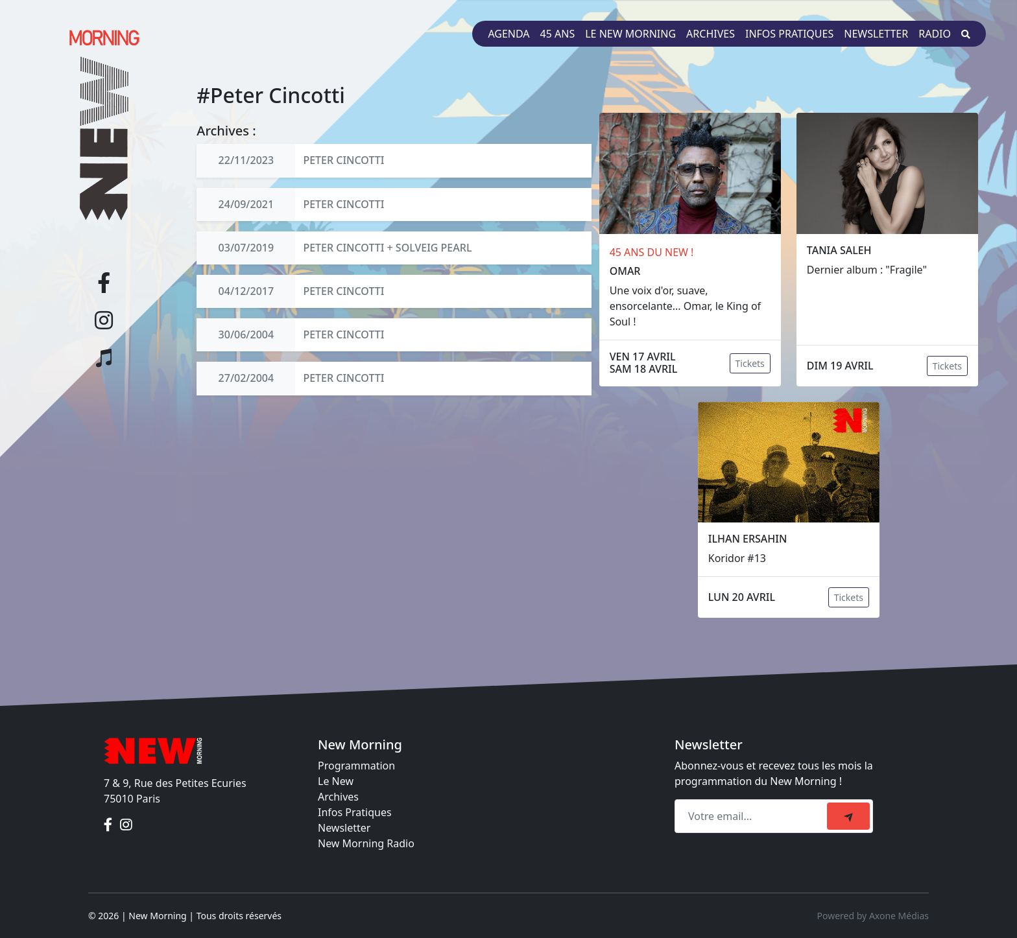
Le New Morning (630, 34)
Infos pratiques (789, 34)
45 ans (557, 34)
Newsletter (876, 34)
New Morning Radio (366, 843)
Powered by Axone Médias (873, 915)
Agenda (508, 34)
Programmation (356, 765)
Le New (335, 781)
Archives (710, 34)
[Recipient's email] (753, 816)
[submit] (848, 816)
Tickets (750, 363)
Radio (934, 34)
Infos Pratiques (355, 812)
